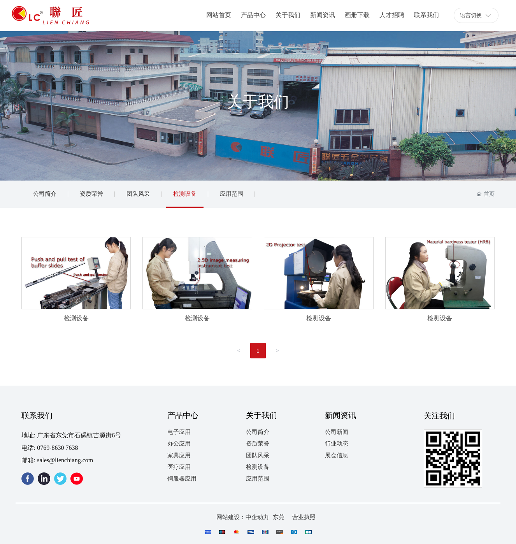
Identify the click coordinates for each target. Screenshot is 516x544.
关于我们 (258, 102)
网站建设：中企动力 (242, 517)
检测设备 (185, 194)
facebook (27, 478)
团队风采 (138, 194)
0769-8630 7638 (57, 447)
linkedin (44, 478)
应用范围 (231, 194)
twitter (60, 478)
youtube (76, 478)
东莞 (278, 517)
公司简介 (44, 194)
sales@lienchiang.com (65, 460)
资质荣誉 (91, 194)
